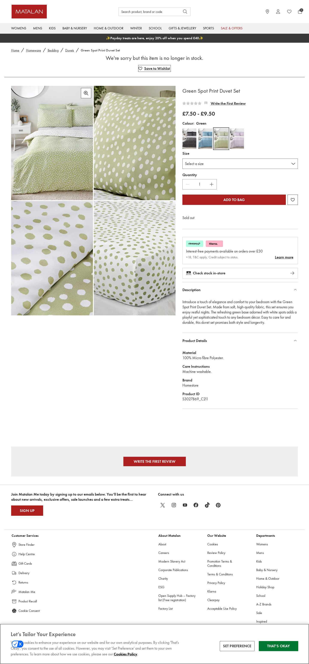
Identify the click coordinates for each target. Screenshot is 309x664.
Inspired (261, 621)
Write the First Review (228, 103)
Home (15, 50)
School (155, 28)
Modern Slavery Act (171, 561)
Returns (23, 582)
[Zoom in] (86, 93)
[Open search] (185, 12)
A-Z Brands (263, 604)
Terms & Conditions (220, 574)
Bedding (53, 50)
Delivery (23, 573)
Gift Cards (25, 563)
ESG (161, 587)
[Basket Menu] (300, 11)
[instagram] (174, 505)
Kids (52, 28)
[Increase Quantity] (211, 184)
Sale (259, 613)
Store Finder (26, 545)
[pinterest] (218, 505)
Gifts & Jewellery (182, 28)
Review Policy (216, 553)
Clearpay (213, 600)
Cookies (212, 544)
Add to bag (234, 199)
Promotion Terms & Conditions (219, 563)
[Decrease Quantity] (187, 184)
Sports (208, 28)
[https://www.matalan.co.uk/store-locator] (267, 11)
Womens (18, 28)
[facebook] (196, 505)
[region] (154, 644)
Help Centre (26, 554)
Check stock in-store (240, 273)
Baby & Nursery (74, 28)
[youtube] (185, 505)
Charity (163, 578)
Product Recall (27, 601)
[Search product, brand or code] (145, 12)
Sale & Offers (231, 28)
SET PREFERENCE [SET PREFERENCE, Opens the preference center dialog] (237, 646)
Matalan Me (26, 592)
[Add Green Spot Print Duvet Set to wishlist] (154, 68)
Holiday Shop (265, 587)
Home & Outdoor (108, 28)
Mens (37, 28)
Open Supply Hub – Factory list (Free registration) (176, 598)
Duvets (69, 50)
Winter (136, 28)
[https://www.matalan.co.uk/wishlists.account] (289, 11)
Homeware (33, 50)
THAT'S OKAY (278, 646)
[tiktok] (207, 505)
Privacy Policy (216, 583)
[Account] (278, 11)
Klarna (211, 591)
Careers (163, 553)
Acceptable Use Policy (222, 609)
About (162, 544)
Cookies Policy (125, 654)
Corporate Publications (173, 570)
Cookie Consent (29, 611)
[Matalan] (48, 11)
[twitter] (162, 505)
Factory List (165, 609)
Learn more (284, 257)
